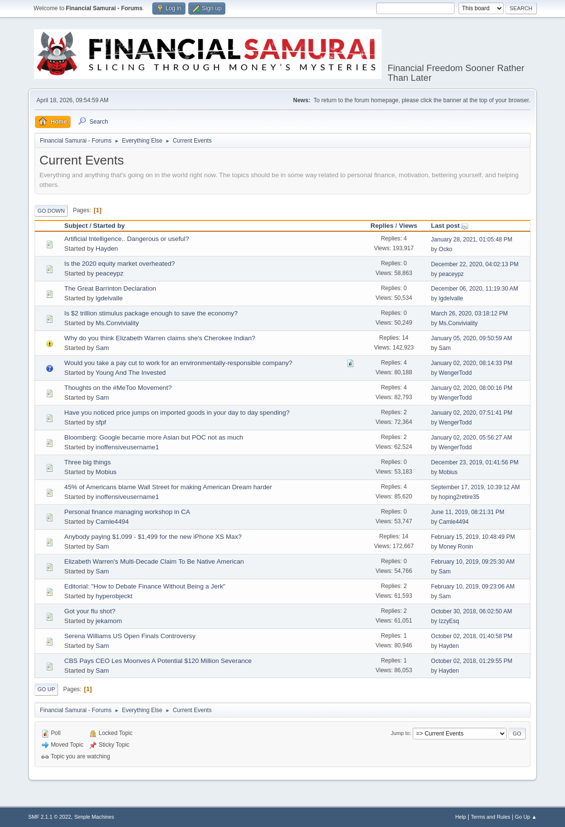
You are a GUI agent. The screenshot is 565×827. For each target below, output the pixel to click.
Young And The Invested (130, 372)
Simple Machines (94, 817)
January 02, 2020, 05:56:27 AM (471, 437)
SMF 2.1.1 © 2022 (49, 817)
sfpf (101, 422)
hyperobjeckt (114, 596)
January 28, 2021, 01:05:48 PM (471, 239)
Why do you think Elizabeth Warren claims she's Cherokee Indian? (159, 338)
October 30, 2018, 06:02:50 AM (471, 611)
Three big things (87, 462)
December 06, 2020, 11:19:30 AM (474, 288)
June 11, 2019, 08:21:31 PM (468, 512)
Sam (102, 347)
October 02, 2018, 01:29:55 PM (471, 661)
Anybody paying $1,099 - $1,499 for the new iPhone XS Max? (153, 536)
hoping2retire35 (459, 497)
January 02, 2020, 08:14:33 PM (471, 363)
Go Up (46, 689)
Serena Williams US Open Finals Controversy (130, 636)
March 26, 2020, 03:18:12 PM (469, 313)
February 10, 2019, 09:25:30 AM (473, 561)
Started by (109, 225)
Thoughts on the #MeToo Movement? (118, 387)
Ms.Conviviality (117, 323)
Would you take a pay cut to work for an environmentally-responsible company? (178, 363)
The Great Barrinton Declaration (110, 288)
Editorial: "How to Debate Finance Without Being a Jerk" (144, 586)
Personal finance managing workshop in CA (127, 511)
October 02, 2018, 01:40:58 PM (471, 636)
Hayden (107, 248)
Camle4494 (112, 521)
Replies (381, 225)
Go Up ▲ (526, 817)
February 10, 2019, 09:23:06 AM (473, 586)
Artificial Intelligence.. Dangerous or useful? (126, 238)
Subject (76, 225)
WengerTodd (455, 372)
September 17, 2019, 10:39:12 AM (475, 487)
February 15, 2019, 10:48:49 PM (473, 536)
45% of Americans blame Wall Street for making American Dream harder (168, 487)
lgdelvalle (109, 298)
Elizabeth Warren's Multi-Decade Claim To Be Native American (154, 561)
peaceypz (110, 273)
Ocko (446, 249)
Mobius (106, 472)
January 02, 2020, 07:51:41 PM (471, 412)
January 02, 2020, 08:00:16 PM (471, 388)
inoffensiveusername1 (127, 447)
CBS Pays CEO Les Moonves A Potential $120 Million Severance (158, 660)
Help (460, 817)
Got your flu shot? (89, 611)
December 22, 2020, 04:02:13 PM (475, 264)
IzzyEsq (449, 621)
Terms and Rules (490, 817)
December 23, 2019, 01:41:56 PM (475, 462)
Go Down (51, 211)
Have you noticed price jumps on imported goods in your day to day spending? (177, 412)
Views (408, 225)
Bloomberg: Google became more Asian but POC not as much (153, 437)
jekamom (109, 621)
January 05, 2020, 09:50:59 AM (471, 338)
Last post (450, 225)
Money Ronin (456, 546)
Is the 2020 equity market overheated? (119, 263)
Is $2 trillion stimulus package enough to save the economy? (150, 313)
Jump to (400, 733)
